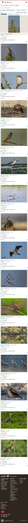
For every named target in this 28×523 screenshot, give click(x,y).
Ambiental (6, 5)
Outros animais (12, 5)
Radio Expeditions (4, 484)
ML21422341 (2, 98)
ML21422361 (2, 41)
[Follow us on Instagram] (6, 516)
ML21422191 (2, 239)
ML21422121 (2, 409)
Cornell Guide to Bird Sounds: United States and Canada (4, 482)
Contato (21, 482)
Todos (17, 5)
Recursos (12, 478)
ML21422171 (2, 296)
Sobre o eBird (23, 478)
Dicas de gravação (13, 482)
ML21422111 (2, 437)
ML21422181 (2, 267)
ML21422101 (2, 465)
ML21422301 (2, 126)
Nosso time (21, 481)
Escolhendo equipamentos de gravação (13, 495)
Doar (3, 511)
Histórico (21, 480)
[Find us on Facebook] (1, 516)
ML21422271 (2, 154)
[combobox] (14, 8)
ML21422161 (2, 324)
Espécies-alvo (12, 487)
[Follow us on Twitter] (4, 516)
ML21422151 (2, 352)
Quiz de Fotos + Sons (14, 488)
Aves (2, 5)
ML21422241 (2, 211)
